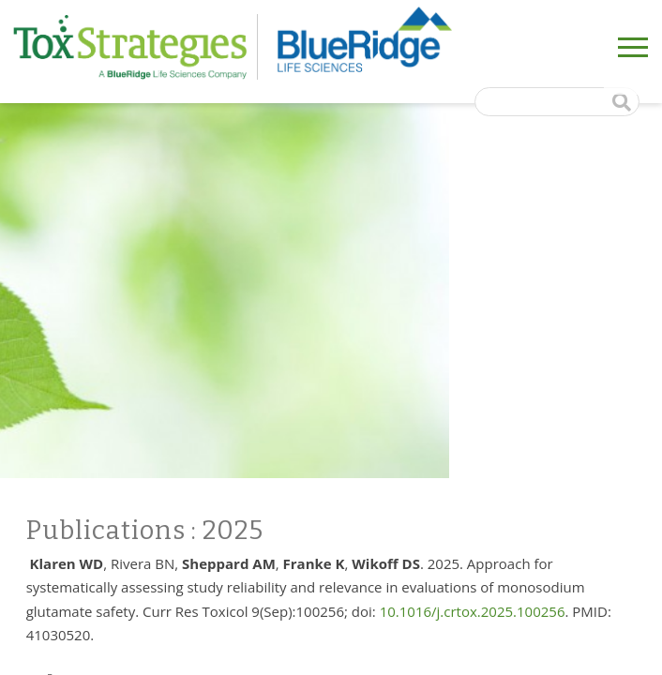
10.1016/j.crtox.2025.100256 (472, 611)
